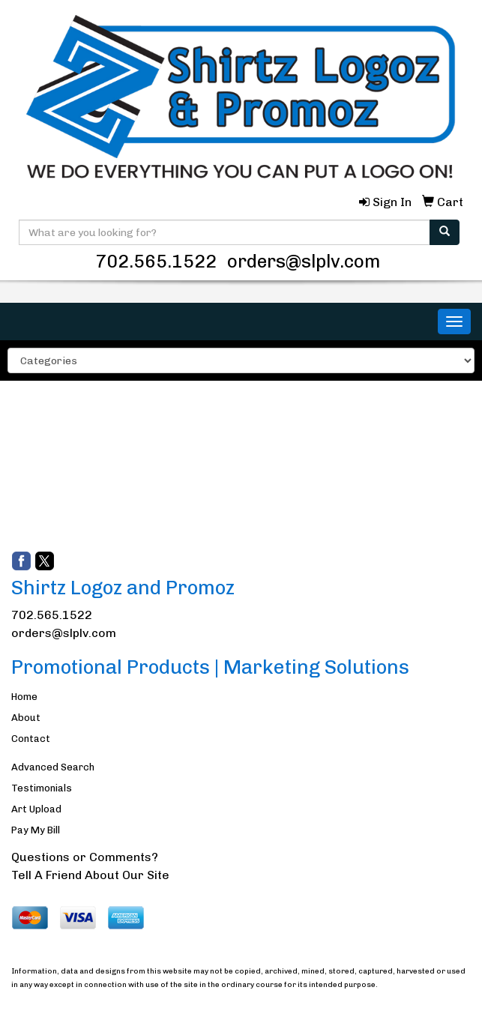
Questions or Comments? (84, 857)
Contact (30, 738)
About (25, 717)
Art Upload (36, 809)
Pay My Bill (35, 830)
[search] (445, 232)
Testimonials (41, 788)
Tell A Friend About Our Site (90, 875)
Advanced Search (52, 767)
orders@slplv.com (303, 261)
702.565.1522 (156, 261)
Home (24, 696)
